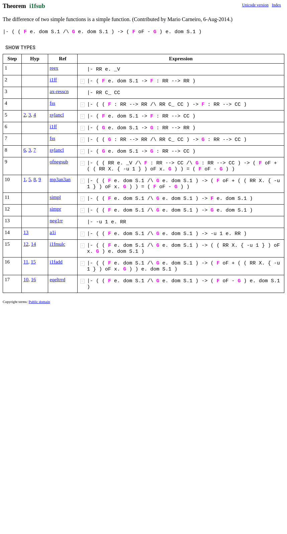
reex (54, 68)
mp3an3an (60, 179)
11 (25, 261)
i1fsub (37, 6)
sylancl (57, 115)
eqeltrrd (58, 279)
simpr (55, 209)
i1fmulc (58, 244)
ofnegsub (59, 161)
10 (25, 279)
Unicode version (255, 5)
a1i (53, 232)
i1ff (53, 79)
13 (25, 232)
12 (25, 244)
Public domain (39, 302)
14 (33, 244)
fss (53, 103)
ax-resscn (59, 91)
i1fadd (56, 261)
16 (33, 279)
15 (33, 261)
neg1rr (56, 220)
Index (276, 5)
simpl (55, 197)
